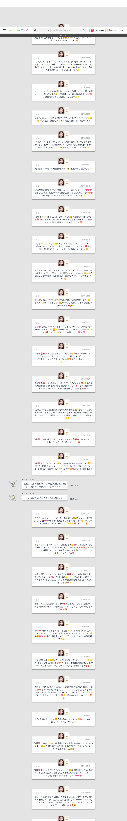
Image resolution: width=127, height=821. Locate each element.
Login (121, 3)
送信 (90, 815)
